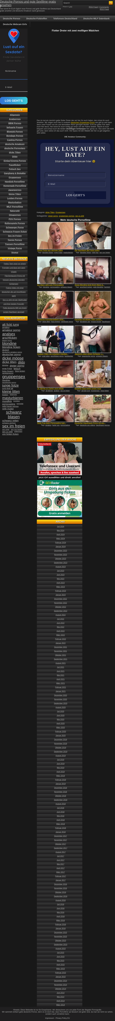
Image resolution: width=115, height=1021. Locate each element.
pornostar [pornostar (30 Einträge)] (20, 403)
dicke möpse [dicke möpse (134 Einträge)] (13, 358)
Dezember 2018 (60, 788)
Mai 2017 (60, 864)
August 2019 (61, 756)
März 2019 (60, 776)
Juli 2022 (60, 619)
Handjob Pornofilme (15, 181)
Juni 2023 (61, 575)
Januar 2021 (61, 691)
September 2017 (60, 848)
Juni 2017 (61, 860)
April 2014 (61, 1001)
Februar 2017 (60, 876)
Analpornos (15, 119)
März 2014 (60, 1005)
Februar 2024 (60, 543)
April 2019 (61, 772)
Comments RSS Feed (104, 8)
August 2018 (61, 804)
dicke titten (46, 322)
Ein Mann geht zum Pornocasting (50, 285)
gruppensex (95, 391)
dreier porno (53, 216)
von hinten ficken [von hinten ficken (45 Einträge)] (10, 434)
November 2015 (60, 937)
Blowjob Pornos (15, 131)
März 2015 (60, 969)
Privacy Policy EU (63, 1018)
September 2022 (60, 611)
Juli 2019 (60, 760)
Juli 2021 (60, 667)
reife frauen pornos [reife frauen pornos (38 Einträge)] (10, 406)
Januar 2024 (61, 547)
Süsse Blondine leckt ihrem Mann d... (89, 285)
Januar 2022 (61, 643)
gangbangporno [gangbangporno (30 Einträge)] (7, 373)
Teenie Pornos (15, 240)
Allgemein (15, 115)
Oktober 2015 (60, 941)
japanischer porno (88, 356)
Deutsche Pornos (11, 18)
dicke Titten (50, 213)
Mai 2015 (60, 961)
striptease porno (67, 322)
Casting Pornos (14, 140)
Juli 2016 (60, 904)
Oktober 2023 (60, 559)
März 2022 (60, 635)
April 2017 (61, 868)
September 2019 (60, 752)
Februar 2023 (60, 591)
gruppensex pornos (66, 216)
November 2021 (60, 651)
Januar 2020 (61, 736)
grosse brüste (96, 322)
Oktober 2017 (60, 844)
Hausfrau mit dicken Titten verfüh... (88, 320)
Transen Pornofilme (15, 244)
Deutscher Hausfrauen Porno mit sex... (90, 423)
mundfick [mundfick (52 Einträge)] (7, 401)
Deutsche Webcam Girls (15, 24)
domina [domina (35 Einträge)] (5, 365)
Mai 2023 (60, 579)
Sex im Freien (15, 236)
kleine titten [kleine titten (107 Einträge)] (11, 391)
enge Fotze (58, 253)
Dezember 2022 (60, 599)
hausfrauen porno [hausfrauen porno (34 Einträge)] (9, 382)
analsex (56, 391)
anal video (46, 356)
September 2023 (60, 563)
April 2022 (61, 631)
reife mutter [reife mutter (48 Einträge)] (8, 408)
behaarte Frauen (15, 127)
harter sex (56, 425)
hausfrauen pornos (103, 425)
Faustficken (15, 165)
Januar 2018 (61, 832)
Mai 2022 (60, 627)
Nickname (10, 71)
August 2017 (61, 852)
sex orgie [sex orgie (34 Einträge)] (5, 429)
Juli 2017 (60, 856)
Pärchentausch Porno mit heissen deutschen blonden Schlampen (14, 280)
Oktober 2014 (60, 989)
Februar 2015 (60, 973)
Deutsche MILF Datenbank (96, 18)
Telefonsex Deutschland (65, 18)
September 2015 (60, 945)
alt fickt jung (85, 391)
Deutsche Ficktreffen (36, 18)
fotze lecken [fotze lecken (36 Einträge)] (20, 371)
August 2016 (61, 900)
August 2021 (61, 663)
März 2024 (60, 539)
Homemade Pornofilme (14, 186)
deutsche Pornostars (14, 148)
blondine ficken (47, 253)
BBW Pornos (14, 123)
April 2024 (61, 535)
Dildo (15, 156)
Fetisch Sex (15, 169)
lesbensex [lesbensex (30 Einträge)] (13, 394)
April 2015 (61, 965)
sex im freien (65, 391)
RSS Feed (93, 7)
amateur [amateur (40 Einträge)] (6, 327)
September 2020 (60, 703)
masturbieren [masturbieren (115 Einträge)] (12, 398)
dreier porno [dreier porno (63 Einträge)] (17, 365)
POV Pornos (15, 219)
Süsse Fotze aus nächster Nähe (50, 251)
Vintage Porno (15, 248)
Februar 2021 (60, 687)
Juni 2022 (61, 623)
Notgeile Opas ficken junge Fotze (88, 389)
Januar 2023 (61, 595)
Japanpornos (14, 190)
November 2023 (60, 555)
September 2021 (60, 659)
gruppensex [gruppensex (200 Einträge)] (13, 376)
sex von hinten (104, 253)
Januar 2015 (61, 977)
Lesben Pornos (14, 198)
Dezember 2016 (60, 884)
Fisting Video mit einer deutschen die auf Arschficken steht (14, 292)
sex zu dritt (79, 216)
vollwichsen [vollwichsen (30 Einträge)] (18, 431)
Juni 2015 (61, 957)
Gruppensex (60, 213)
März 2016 (60, 920)
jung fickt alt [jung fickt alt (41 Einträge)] (7, 388)
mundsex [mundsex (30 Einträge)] (16, 401)
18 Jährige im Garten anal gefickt (50, 389)
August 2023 (61, 567)
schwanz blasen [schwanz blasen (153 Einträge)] (14, 414)
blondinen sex (85, 322)
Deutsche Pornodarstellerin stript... (51, 320)
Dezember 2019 (60, 740)
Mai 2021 (60, 675)
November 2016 (60, 888)
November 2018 (60, 792)
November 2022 (60, 603)
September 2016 (60, 896)
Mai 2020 (60, 719)
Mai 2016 (60, 912)
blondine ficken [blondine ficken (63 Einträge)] (11, 347)
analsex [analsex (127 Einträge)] (8, 334)
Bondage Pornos (14, 136)
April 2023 (61, 583)
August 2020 (61, 707)
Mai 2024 (60, 531)
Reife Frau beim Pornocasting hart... (51, 423)
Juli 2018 (60, 808)
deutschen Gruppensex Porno (83, 122)
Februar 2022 (60, 639)
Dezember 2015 (60, 933)
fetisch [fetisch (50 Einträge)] (17, 368)
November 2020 (60, 699)
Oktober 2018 (60, 796)
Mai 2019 (60, 768)
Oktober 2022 (60, 607)
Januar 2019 (61, 784)
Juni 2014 (61, 993)
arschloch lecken (86, 287)
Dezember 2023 (60, 551)
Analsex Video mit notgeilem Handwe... (52, 354)
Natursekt (15, 211)
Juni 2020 (61, 715)
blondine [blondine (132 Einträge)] (9, 343)
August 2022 (61, 615)
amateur (48, 425)
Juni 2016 (61, 908)
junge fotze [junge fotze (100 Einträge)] (10, 385)
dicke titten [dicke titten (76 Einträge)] (9, 362)
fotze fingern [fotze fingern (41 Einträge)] (7, 371)
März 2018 (60, 824)
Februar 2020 (60, 732)
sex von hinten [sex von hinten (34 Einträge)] (16, 429)
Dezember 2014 (60, 981)
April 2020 (61, 724)
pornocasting (55, 287)
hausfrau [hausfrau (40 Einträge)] (6, 380)
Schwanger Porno (15, 227)
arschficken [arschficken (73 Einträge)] (9, 337)
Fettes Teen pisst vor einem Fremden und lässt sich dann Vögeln (14, 268)
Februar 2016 (60, 924)
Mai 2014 (60, 997)
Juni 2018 (61, 812)
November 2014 (60, 985)
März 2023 (60, 587)
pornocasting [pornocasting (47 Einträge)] (8, 404)
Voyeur (14, 252)
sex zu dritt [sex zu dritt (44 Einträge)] (7, 432)
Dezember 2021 (60, 647)
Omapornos (15, 215)
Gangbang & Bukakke (15, 173)
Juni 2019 (61, 764)
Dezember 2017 (60, 836)
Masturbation (14, 202)
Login (70, 6)
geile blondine (98, 287)
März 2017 (60, 872)
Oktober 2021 (60, 655)
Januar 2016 (61, 929)
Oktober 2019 (60, 748)
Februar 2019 (60, 780)
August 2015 (61, 949)
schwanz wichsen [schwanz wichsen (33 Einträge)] (9, 423)
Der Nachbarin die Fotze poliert (87, 251)
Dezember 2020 (60, 695)
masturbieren (68, 253)
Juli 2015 (60, 953)
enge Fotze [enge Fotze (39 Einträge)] (7, 368)
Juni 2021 (61, 671)
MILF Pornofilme (15, 206)
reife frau (95, 253)
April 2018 (61, 820)
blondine (46, 287)
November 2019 (60, 744)
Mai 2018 (60, 816)
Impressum (49, 1018)
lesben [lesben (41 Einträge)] (5, 395)
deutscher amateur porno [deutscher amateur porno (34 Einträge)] (12, 352)
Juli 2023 (60, 571)
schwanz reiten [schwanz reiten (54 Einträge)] (10, 420)
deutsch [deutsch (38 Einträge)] (5, 350)
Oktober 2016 (60, 892)
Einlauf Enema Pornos (15, 161)
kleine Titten (15, 194)
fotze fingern (55, 322)
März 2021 (60, 683)
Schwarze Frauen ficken (15, 231)
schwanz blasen (66, 287)
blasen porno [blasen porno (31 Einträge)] (7, 340)
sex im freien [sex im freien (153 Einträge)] (13, 426)
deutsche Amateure (14, 144)
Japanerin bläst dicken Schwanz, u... (89, 354)
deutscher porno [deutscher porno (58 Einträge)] (11, 354)
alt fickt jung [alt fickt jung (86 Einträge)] (10, 324)
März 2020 (60, 728)
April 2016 (61, 916)
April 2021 (61, 679)
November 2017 (60, 840)
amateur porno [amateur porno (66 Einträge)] (11, 330)
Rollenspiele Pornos (15, 223)
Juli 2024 (60, 527)
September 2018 (60, 800)
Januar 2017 (61, 880)
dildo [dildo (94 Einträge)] (21, 362)
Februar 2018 (60, 828)
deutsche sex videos (87, 425)
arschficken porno (57, 356)
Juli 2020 (60, 711)
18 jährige (49, 391)
